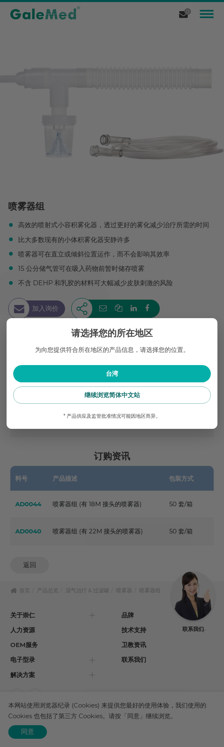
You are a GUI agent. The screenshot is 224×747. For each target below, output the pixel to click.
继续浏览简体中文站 (112, 395)
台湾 (112, 373)
